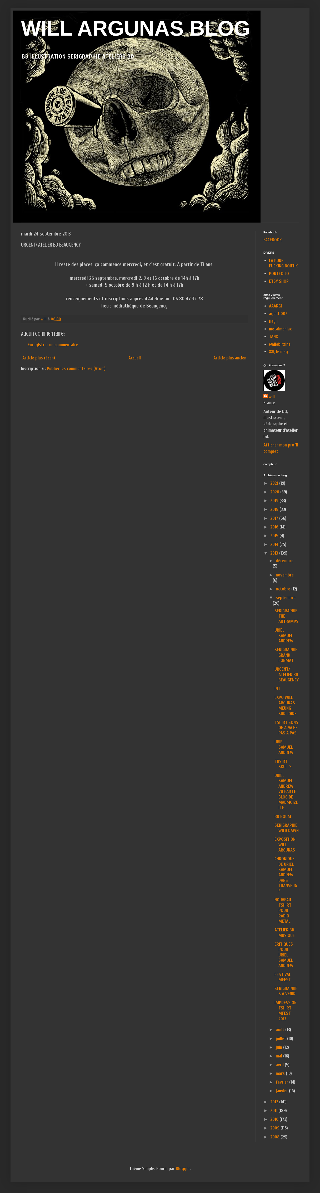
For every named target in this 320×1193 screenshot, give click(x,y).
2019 (274, 500)
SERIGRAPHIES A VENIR (285, 991)
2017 (274, 518)
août (280, 1029)
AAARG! (275, 306)
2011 (274, 1110)
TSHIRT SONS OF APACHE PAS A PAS (286, 728)
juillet (281, 1038)
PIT (277, 688)
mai (279, 1056)
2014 (274, 544)
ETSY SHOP (279, 281)
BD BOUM (282, 816)
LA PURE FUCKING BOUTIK (283, 263)
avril (280, 1064)
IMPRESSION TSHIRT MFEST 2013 (285, 1010)
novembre (285, 575)
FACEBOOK (272, 239)
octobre (283, 588)
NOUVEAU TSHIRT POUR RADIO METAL (282, 910)
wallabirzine (280, 344)
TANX (273, 336)
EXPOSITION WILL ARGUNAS (285, 845)
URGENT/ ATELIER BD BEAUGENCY (286, 674)
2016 (274, 527)
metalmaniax (280, 328)
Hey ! (273, 321)
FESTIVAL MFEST (282, 977)
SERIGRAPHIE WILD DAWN (286, 828)
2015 (274, 535)
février (282, 1082)
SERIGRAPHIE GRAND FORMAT (285, 655)
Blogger (183, 1168)
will (272, 396)
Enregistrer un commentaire (53, 344)
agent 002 (278, 313)
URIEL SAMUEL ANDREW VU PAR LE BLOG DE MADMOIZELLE (286, 791)
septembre (286, 597)
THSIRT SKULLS (283, 764)
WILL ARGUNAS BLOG (135, 28)
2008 (275, 1136)
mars (281, 1073)
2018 (274, 509)
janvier (282, 1090)
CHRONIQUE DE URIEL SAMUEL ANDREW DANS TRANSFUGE (285, 874)
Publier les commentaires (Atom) (76, 368)
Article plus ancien (229, 357)
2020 (275, 491)
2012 (274, 1101)
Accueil (134, 357)
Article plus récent (39, 357)
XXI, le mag (278, 351)
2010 (274, 1119)
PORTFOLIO (279, 273)
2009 (275, 1128)
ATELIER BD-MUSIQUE (285, 932)
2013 (274, 553)
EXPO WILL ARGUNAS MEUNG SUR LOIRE (285, 705)
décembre (284, 560)
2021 (274, 483)
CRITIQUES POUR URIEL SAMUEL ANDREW (283, 955)
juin (279, 1047)
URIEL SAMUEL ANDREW (283, 635)
